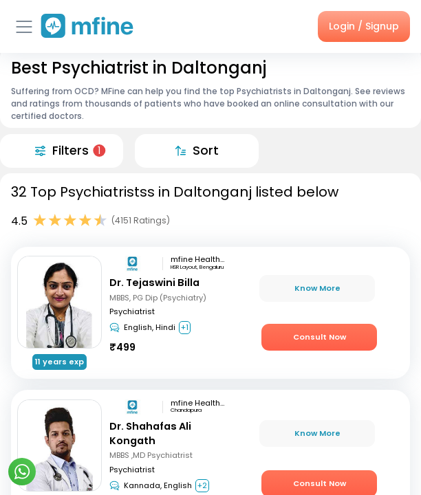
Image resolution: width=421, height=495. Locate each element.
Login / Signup (364, 26)
